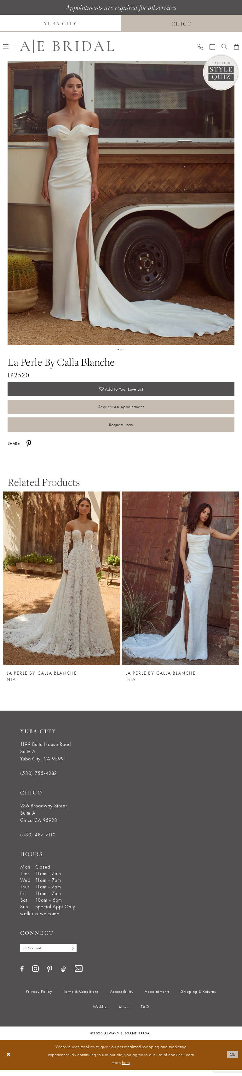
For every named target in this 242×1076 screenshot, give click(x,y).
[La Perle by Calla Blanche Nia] (61, 584)
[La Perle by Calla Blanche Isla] (180, 584)
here (126, 1069)
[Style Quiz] (221, 72)
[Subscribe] (77, 954)
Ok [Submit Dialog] (232, 1061)
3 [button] (124, 350)
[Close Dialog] (9, 1061)
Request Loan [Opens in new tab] (121, 429)
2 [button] (121, 350)
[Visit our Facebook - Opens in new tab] (22, 975)
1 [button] (118, 350)
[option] (61, 589)
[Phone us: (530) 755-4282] (200, 46)
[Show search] (224, 46)
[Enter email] (51, 954)
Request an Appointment (121, 410)
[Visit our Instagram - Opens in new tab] (35, 975)
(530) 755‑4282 (38, 779)
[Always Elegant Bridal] (67, 46)
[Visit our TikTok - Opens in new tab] (63, 975)
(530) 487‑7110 (38, 840)
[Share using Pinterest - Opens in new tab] (28, 449)
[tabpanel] (121, 203)
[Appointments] (212, 46)
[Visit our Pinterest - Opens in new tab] (49, 975)
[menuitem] (200, 46)
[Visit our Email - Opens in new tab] (79, 975)
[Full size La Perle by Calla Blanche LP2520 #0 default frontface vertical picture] (121, 203)
